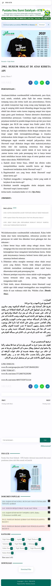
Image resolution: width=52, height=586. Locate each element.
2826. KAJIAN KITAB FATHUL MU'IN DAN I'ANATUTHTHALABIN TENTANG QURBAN (24, 502)
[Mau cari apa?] (20, 440)
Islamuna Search (30, 583)
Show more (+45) (7, 557)
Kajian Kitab (8, 552)
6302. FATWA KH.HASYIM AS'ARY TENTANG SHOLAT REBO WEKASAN (26, 213)
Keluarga (33, 544)
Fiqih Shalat (8, 539)
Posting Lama (46, 404)
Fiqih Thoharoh (34, 539)
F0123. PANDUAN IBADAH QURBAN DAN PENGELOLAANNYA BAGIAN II (23, 527)
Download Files (26, 569)
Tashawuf (7, 544)
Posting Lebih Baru (7, 404)
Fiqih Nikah (20, 544)
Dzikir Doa (7, 548)
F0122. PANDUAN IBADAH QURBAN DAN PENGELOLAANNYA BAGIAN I (23, 520)
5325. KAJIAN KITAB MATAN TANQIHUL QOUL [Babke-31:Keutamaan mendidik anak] (21, 514)
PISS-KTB (5, 453)
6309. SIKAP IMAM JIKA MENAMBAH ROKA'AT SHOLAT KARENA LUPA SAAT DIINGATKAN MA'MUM (26, 223)
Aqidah (21, 539)
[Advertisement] (26, 422)
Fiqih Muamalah (37, 548)
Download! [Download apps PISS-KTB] (42, 25)
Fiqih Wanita (21, 548)
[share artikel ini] (30, 83)
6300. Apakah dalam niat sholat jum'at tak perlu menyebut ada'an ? (24, 217)
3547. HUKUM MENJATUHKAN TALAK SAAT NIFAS (19, 508)
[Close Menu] (48, 25)
